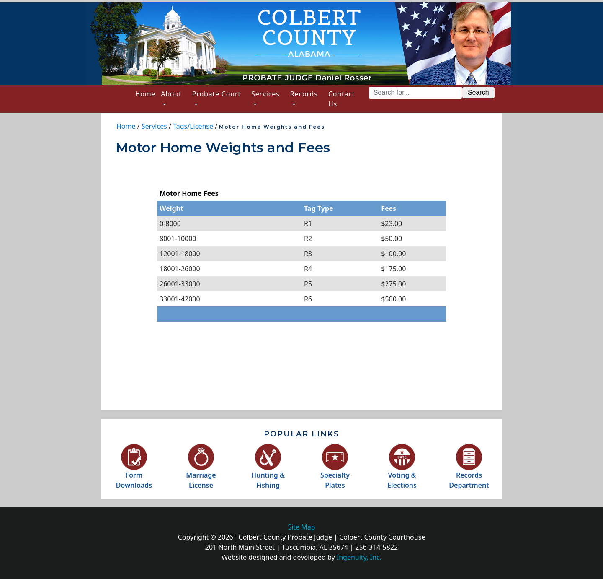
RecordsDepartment (469, 471)
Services (265, 94)
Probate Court (216, 94)
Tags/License (193, 126)
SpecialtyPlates (335, 471)
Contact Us (341, 99)
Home (146, 93)
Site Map (301, 527)
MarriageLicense (201, 471)
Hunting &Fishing (268, 471)
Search (478, 92)
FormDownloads (134, 471)
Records (304, 94)
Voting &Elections (402, 471)
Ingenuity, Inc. (359, 557)
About (171, 94)
